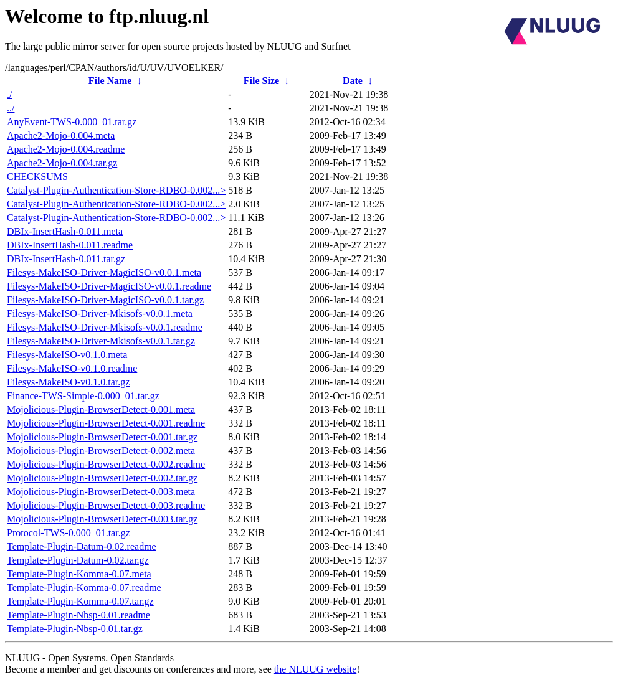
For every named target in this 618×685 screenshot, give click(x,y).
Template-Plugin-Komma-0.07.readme (84, 587)
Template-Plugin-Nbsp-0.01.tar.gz (75, 628)
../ (10, 108)
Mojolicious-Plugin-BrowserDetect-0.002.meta (101, 450)
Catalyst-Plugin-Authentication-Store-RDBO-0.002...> (116, 190)
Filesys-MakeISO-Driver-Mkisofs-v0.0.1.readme (104, 327)
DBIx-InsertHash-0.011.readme (70, 245)
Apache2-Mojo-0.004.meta (61, 135)
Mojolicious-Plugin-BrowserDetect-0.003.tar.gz (102, 519)
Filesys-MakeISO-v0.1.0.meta (67, 354)
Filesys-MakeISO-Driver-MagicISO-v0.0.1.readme (109, 286)
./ (9, 94)
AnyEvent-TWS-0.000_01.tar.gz (71, 121)
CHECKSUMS (37, 176)
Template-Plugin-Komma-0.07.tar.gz (80, 601)
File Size (261, 80)
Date (353, 80)
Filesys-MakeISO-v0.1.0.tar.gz (68, 382)
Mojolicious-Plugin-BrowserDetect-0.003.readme (106, 505)
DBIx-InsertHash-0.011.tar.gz (66, 258)
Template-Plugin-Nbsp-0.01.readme (78, 615)
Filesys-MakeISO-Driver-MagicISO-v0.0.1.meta (104, 272)
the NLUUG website (315, 669)
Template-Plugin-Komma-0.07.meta (79, 574)
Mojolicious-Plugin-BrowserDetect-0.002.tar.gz (102, 478)
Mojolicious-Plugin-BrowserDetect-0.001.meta (101, 409)
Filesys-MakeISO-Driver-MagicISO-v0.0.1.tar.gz (105, 300)
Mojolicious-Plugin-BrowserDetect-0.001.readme (106, 423)
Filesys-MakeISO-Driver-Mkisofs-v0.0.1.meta (100, 313)
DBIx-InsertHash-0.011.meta (65, 231)
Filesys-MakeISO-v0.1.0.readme (72, 368)
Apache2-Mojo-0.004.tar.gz (62, 163)
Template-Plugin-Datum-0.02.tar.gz (78, 560)
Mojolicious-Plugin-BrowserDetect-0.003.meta (101, 491)
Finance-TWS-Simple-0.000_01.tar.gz (83, 395)
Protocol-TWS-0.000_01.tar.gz (68, 532)
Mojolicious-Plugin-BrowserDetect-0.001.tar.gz (102, 437)
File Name (110, 80)
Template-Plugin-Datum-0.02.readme (81, 546)
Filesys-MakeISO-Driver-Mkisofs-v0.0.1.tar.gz (101, 341)
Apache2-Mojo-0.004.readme (66, 149)
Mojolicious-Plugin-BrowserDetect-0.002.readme (106, 464)
